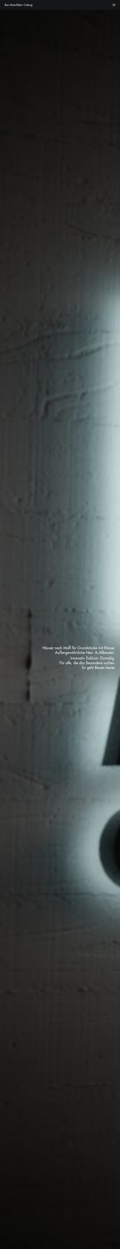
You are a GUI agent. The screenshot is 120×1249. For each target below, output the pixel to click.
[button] (114, 5)
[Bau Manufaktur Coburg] (18, 5)
